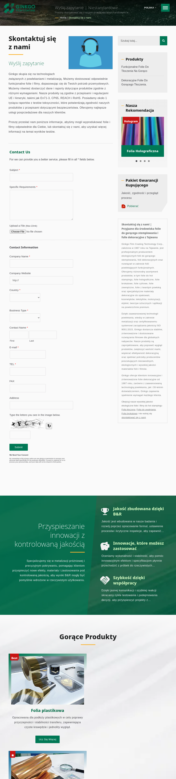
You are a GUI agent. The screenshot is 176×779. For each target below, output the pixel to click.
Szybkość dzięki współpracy (129, 580)
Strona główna (132, 769)
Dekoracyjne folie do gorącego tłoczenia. (134, 82)
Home (63, 17)
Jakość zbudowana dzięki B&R (132, 511)
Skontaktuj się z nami (79, 17)
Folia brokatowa (129, 413)
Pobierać (129, 206)
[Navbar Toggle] (165, 8)
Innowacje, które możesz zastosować (133, 545)
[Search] (139, 40)
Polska (150, 7)
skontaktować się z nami (134, 417)
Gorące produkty (88, 636)
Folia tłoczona (128, 409)
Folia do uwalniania (146, 409)
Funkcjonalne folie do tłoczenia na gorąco (135, 68)
